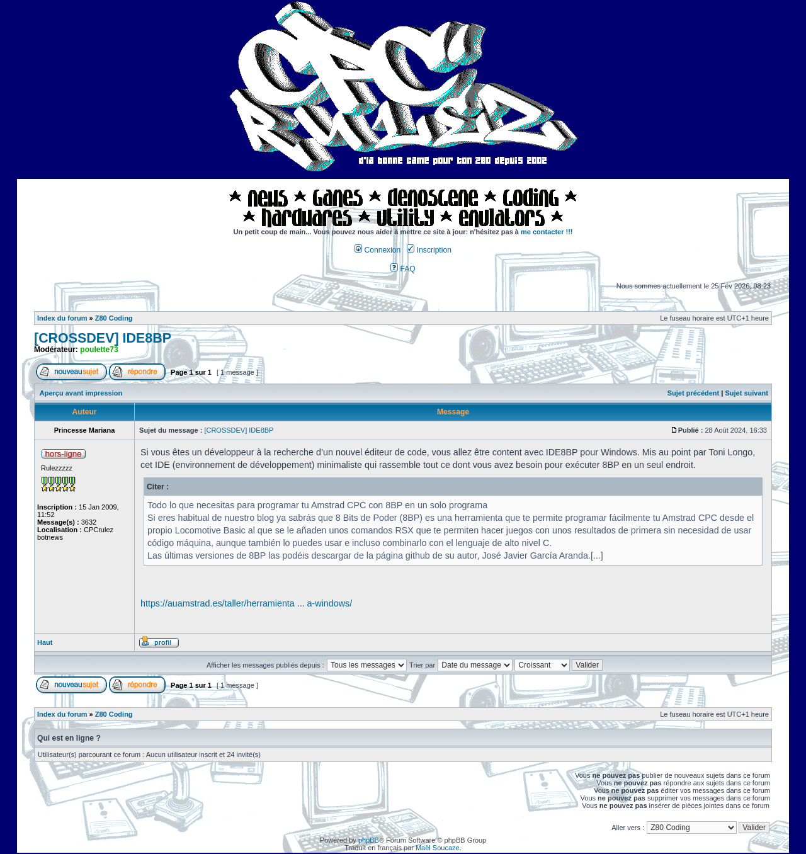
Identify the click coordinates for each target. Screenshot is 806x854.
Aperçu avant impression (81, 393)
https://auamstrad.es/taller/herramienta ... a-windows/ (246, 603)
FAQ (403, 269)
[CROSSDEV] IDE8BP (102, 338)
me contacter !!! (547, 232)
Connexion (377, 250)
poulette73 (99, 349)
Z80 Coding (114, 318)
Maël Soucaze (438, 847)
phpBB (368, 840)
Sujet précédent (693, 393)
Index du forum (62, 318)
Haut (44, 642)
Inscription (429, 250)
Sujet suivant (746, 393)
